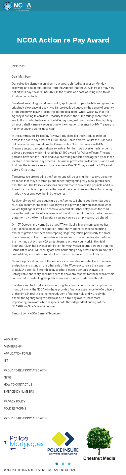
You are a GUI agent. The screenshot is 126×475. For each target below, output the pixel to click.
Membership (13, 346)
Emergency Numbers (19, 391)
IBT (6, 360)
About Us (11, 339)
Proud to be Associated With (25, 370)
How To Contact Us (18, 384)
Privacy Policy (15, 401)
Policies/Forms (15, 408)
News (8, 377)
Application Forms (18, 353)
